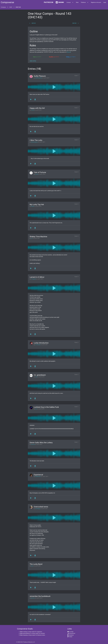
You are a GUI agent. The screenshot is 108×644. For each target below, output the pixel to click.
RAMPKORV (38, 476)
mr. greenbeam (40, 375)
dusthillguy (37, 508)
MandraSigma (34, 142)
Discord (68, 52)
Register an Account (96, 2)
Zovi (36, 409)
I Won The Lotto (36, 140)
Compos (70, 2)
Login (104, 2)
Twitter (69, 636)
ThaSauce (85, 2)
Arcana (32, 110)
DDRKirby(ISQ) (38, 78)
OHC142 (32, 23)
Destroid (33, 444)
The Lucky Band (36, 564)
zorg (36, 376)
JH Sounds (37, 344)
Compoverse (7, 2)
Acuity (36, 174)
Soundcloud (71, 633)
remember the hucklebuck (40, 596)
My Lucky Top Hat (37, 204)
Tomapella (33, 279)
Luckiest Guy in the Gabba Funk (46, 407)
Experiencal (38, 475)
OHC (10, 7)
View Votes (33, 61)
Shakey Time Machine (38, 237)
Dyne (32, 566)
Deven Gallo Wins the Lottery (41, 443)
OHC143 (18, 7)
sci (31, 238)
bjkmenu (33, 598)
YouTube (70, 631)
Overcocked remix (41, 507)
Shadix (32, 206)
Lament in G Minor (37, 277)
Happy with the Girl (37, 108)
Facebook (70, 635)
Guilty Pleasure (40, 76)
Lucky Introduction (41, 343)
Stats (77, 2)
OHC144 (75, 23)
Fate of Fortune (40, 172)
